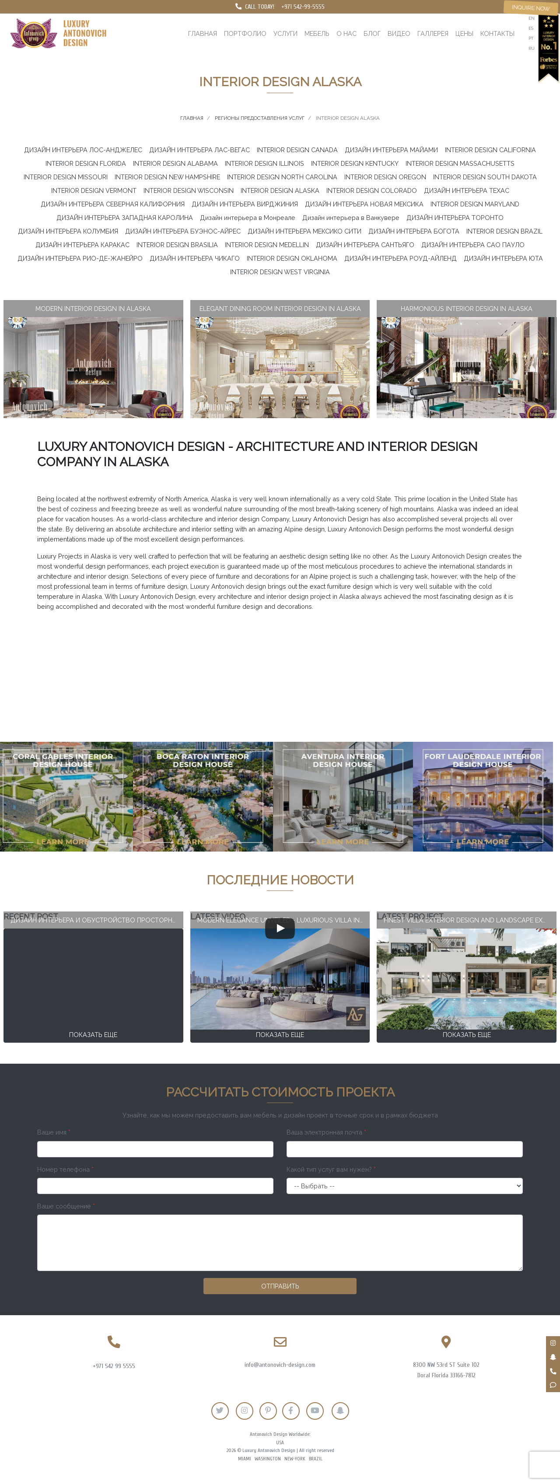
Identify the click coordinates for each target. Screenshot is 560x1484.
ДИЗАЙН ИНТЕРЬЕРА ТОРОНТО (455, 217)
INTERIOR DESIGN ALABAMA (175, 163)
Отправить (280, 1286)
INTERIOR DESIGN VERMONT (93, 190)
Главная (202, 33)
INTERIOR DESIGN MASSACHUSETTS (460, 163)
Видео (399, 33)
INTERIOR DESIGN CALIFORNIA (490, 150)
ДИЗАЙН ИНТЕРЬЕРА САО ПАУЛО (473, 244)
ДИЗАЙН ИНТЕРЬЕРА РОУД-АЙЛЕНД (400, 258)
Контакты (497, 33)
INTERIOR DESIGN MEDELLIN (267, 244)
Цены (464, 33)
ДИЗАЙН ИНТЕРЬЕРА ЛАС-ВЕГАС (199, 150)
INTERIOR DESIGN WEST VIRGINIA (280, 272)
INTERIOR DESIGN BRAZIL (504, 231)
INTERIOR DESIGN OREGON (385, 177)
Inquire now (531, 7)
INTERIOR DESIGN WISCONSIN (189, 190)
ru (531, 48)
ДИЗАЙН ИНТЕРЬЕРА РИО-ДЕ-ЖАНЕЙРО (80, 258)
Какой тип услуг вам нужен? (331, 1169)
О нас (346, 33)
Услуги (285, 33)
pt (530, 38)
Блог (372, 33)
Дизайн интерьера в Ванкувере (350, 217)
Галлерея (432, 33)
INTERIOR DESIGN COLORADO (371, 190)
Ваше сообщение (66, 1206)
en (531, 18)
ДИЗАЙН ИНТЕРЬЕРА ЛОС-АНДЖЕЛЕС (83, 150)
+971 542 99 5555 (114, 1366)
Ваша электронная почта (326, 1132)
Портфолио (245, 33)
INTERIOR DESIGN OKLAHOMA (292, 258)
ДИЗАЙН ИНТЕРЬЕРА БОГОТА (413, 231)
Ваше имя (53, 1132)
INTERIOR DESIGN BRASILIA (177, 244)
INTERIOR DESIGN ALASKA (280, 190)
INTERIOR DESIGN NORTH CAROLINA (282, 177)
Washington (268, 1459)
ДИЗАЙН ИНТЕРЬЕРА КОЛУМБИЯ (68, 231)
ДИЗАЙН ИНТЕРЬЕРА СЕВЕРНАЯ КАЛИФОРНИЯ (113, 204)
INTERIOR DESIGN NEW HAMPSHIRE (167, 177)
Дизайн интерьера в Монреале (247, 217)
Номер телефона (65, 1169)
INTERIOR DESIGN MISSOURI (66, 177)
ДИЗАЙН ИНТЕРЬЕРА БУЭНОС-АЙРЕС (183, 231)
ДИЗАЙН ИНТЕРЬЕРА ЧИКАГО (195, 258)
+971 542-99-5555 (303, 6)
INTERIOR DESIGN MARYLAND (474, 204)
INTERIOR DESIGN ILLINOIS (264, 163)
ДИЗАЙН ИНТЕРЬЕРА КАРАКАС (82, 244)
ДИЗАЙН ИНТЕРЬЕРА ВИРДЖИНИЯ (245, 204)
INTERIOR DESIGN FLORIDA (86, 163)
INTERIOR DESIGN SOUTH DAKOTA (485, 177)
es (530, 28)
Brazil (315, 1459)
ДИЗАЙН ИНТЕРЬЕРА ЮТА (503, 258)
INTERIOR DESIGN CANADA (297, 150)
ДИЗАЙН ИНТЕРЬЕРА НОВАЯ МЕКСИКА (364, 204)
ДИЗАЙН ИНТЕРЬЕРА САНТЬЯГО (365, 244)
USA (280, 1443)
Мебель (316, 33)
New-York (294, 1459)
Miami (244, 1459)
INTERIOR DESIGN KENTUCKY (355, 163)
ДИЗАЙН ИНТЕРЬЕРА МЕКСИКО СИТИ (304, 231)
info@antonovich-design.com (280, 1365)
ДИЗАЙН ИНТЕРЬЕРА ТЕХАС (466, 190)
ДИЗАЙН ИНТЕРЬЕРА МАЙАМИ (391, 150)
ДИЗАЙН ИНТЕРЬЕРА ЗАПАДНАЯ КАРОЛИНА (124, 217)
